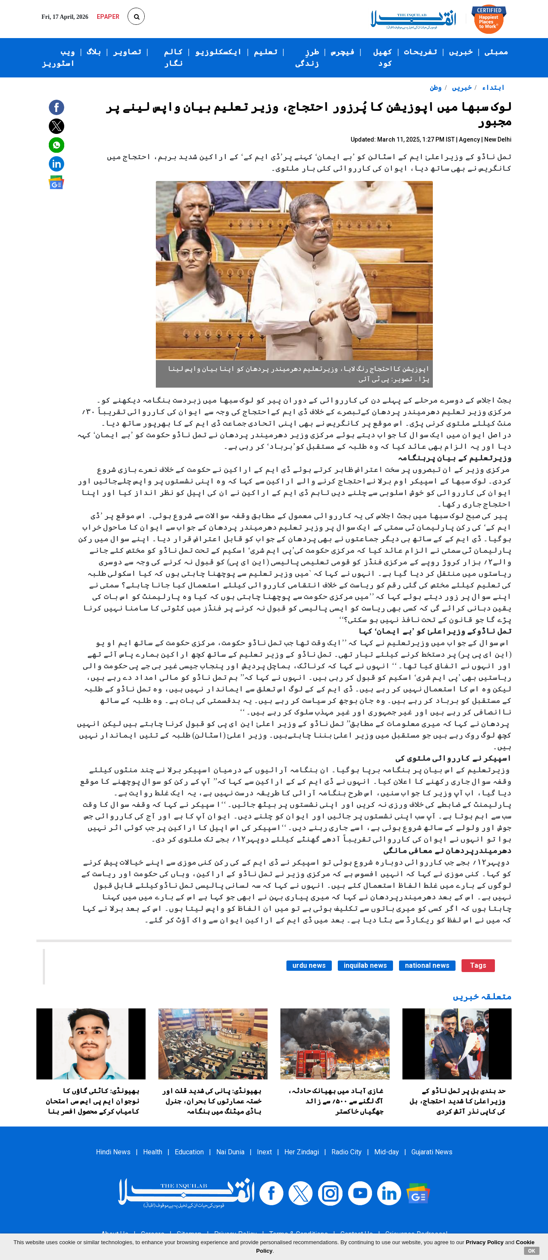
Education (189, 1152)
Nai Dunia (230, 1152)
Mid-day (386, 1152)
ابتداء (492, 87)
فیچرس (342, 51)
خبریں (461, 51)
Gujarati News (432, 1152)
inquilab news (365, 965)
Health (152, 1152)
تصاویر (127, 51)
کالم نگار (173, 57)
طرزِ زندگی (307, 57)
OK (532, 1250)
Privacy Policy (484, 1242)
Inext (264, 1152)
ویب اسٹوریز (58, 57)
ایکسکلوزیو (218, 51)
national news (427, 965)
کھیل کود (382, 57)
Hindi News (113, 1152)
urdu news (309, 965)
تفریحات (420, 51)
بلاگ (94, 51)
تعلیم (265, 51)
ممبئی (496, 51)
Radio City (346, 1152)
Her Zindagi (301, 1152)
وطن (435, 87)
